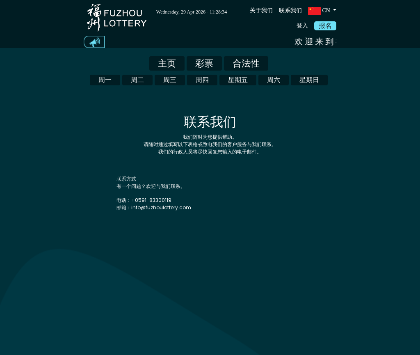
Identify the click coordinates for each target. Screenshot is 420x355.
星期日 (309, 79)
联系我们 (290, 10)
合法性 (246, 63)
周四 (202, 79)
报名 (325, 25)
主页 (167, 63)
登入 (302, 26)
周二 (137, 79)
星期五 (238, 79)
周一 (105, 79)
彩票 (204, 63)
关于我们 (261, 10)
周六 (273, 79)
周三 (169, 79)
